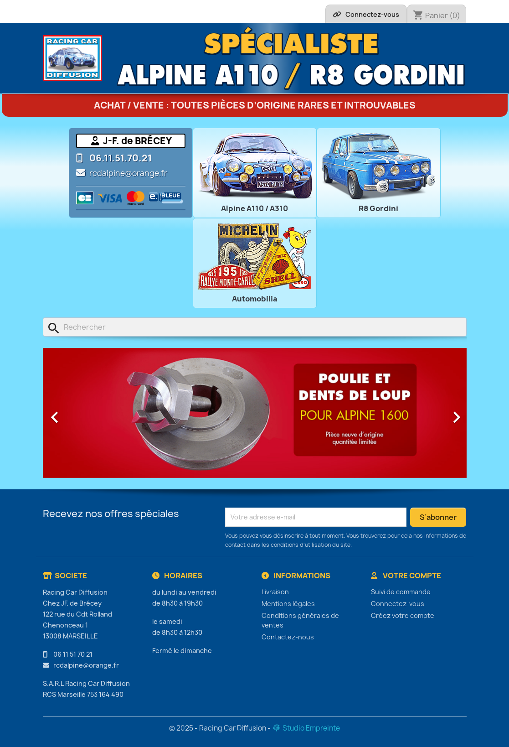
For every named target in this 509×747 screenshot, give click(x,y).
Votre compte (406, 576)
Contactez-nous (288, 637)
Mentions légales (288, 603)
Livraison (275, 591)
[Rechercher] (255, 327)
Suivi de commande (401, 591)
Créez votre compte (402, 615)
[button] (75, 413)
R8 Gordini (378, 208)
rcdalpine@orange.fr (128, 173)
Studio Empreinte (306, 728)
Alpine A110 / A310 (254, 208)
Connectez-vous (397, 603)
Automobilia (255, 299)
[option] (255, 413)
